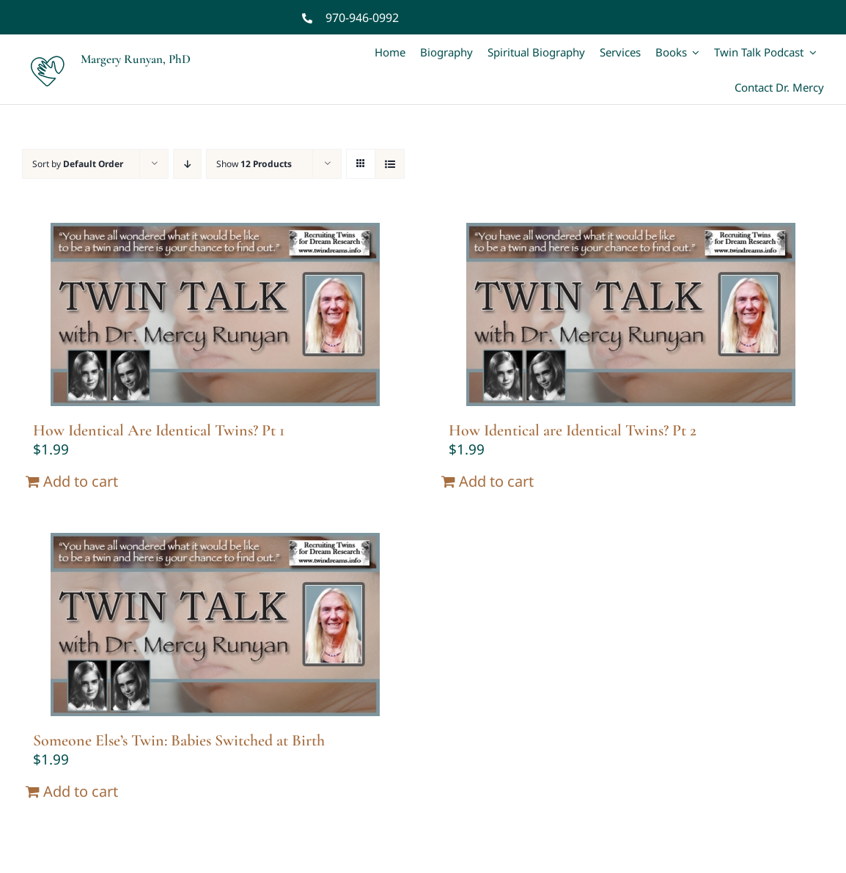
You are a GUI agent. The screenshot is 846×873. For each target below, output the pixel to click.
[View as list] (389, 164)
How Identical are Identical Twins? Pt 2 (572, 430)
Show (254, 164)
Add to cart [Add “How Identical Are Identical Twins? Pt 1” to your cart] (80, 481)
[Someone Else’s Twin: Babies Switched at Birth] (215, 624)
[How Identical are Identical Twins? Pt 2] (631, 314)
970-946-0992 (362, 18)
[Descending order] (187, 164)
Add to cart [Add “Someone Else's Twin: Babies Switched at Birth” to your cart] (80, 791)
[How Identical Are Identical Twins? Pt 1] (215, 314)
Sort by (77, 164)
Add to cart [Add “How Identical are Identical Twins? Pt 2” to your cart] (496, 481)
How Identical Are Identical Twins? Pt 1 (158, 430)
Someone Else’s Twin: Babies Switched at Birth (179, 740)
